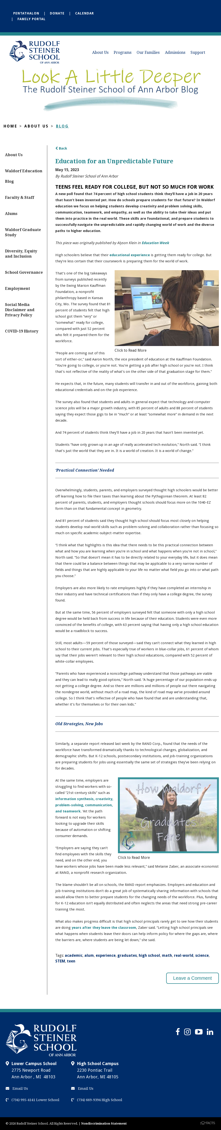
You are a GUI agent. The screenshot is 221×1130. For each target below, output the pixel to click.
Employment (17, 288)
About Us (100, 52)
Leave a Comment (192, 978)
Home (10, 126)
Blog (62, 126)
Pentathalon (26, 13)
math (167, 955)
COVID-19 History (21, 331)
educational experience (129, 255)
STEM (60, 961)
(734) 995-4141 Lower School (32, 1100)
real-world (183, 955)
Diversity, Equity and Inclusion (21, 254)
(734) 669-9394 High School (96, 1100)
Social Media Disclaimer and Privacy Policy (20, 309)
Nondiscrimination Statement (104, 1123)
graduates (127, 955)
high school (149, 955)
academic (73, 955)
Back (61, 148)
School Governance (24, 272)
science (202, 955)
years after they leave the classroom (104, 927)
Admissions (175, 52)
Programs (122, 52)
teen (71, 961)
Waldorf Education (23, 171)
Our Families (148, 52)
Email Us (17, 1088)
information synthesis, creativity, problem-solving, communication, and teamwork (84, 805)
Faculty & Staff (19, 197)
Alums (11, 213)
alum (89, 955)
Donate (57, 13)
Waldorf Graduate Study (23, 232)
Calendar (84, 13)
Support (198, 52)
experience (106, 955)
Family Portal (31, 19)
